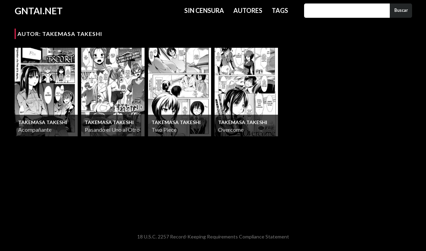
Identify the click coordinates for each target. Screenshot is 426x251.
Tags (280, 10)
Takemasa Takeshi (42, 122)
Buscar (401, 10)
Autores (247, 10)
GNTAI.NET (39, 10)
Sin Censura (204, 10)
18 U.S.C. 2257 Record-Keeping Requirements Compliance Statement (213, 236)
